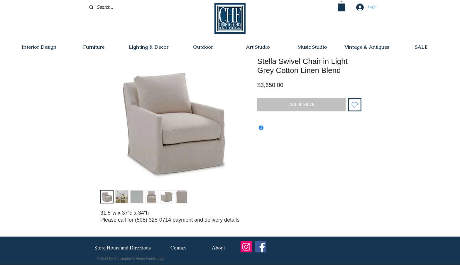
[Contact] (178, 248)
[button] (341, 6)
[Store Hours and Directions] (122, 248)
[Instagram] (246, 246)
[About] (218, 248)
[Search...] (117, 7)
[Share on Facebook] (261, 127)
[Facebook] (260, 246)
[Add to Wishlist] (354, 104)
